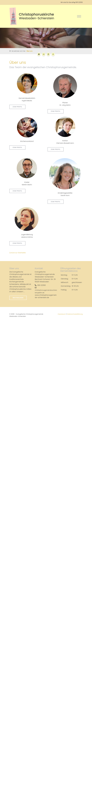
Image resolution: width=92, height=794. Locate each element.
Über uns (29, 51)
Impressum (62, 314)
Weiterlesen (18, 297)
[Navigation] (79, 16)
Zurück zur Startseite (17, 252)
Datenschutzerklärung (75, 314)
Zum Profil (17, 107)
